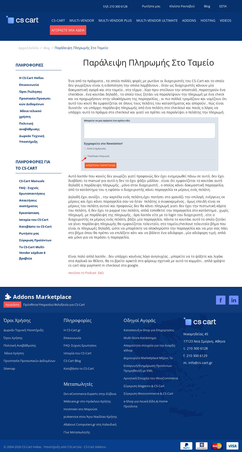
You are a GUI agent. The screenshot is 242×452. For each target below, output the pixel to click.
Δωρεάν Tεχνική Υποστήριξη (31, 139)
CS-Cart (58, 20)
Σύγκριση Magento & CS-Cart (144, 386)
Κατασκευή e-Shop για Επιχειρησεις (149, 330)
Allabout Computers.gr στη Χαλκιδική (90, 424)
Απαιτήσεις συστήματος (28, 203)
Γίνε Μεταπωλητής (77, 432)
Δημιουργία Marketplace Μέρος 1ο (148, 358)
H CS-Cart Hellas (31, 78)
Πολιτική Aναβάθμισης (20, 345)
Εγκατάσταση (29, 213)
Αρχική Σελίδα (28, 48)
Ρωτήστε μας (151, 6)
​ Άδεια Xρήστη (14, 353)
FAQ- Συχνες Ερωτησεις (80, 345)
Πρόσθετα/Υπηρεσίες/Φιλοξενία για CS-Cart (44, 304)
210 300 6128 (118, 6)
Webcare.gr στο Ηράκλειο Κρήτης (87, 401)
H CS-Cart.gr (72, 330)
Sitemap (9, 368)
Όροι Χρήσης (13, 338)
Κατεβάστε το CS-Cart (35, 226)
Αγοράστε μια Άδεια (68, 30)
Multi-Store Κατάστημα (140, 338)
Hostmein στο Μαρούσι (80, 409)
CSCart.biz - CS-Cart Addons (86, 447)
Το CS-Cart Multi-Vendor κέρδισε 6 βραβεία (32, 252)
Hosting (208, 20)
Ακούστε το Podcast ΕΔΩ (86, 273)
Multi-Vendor (81, 20)
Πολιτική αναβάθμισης (29, 126)
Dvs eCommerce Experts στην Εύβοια (90, 394)
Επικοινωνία (29, 85)
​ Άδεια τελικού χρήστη (30, 114)
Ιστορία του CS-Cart (33, 220)
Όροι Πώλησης (30, 91)
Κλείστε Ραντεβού (182, 6)
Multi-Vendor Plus (115, 20)
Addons (189, 20)
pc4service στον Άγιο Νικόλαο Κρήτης (90, 416)
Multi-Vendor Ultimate (157, 20)
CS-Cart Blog (72, 361)
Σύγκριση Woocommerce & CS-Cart (148, 393)
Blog (207, 6)
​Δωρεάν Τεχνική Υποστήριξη (23, 330)
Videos (225, 20)
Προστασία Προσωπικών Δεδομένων (35, 101)
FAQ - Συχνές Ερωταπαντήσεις (32, 191)
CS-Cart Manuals (31, 181)
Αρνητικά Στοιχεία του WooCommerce (151, 378)
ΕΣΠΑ (223, 6)
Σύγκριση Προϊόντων (35, 240)
